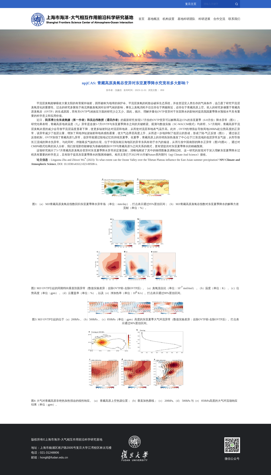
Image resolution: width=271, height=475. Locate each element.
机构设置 (168, 19)
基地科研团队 (186, 19)
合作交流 (219, 19)
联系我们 (234, 19)
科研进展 (204, 19)
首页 (141, 19)
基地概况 (153, 19)
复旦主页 (190, 3)
